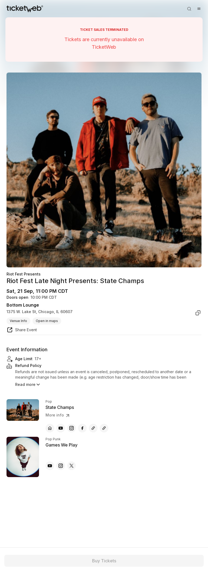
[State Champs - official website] (50, 428)
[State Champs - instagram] (71, 428)
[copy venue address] (198, 312)
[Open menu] (199, 8)
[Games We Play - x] (71, 465)
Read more (28, 384)
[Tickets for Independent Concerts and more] (24, 8)
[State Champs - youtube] (60, 428)
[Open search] (189, 8)
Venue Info (18, 321)
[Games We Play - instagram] (60, 465)
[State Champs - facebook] (82, 428)
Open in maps (47, 321)
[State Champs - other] (93, 428)
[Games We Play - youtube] (50, 465)
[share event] (21, 331)
